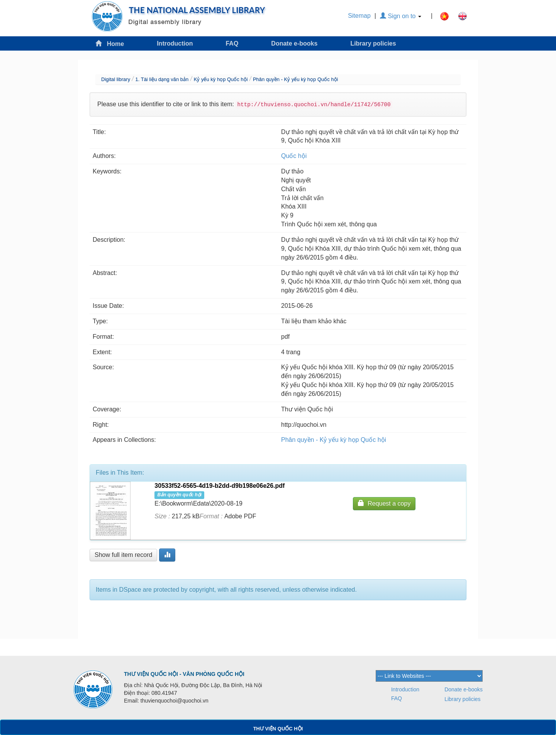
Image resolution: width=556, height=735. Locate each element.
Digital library (115, 79)
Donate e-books (294, 43)
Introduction (175, 43)
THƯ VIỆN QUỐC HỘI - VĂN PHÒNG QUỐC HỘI (184, 674)
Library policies (373, 43)
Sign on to (400, 16)
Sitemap (359, 15)
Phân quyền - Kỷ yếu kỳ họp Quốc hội (295, 79)
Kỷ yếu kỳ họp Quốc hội (221, 79)
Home (109, 43)
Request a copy (384, 503)
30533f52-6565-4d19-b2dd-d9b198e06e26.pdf (219, 485)
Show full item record (123, 555)
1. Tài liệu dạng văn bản (161, 79)
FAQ (231, 43)
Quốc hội (294, 156)
